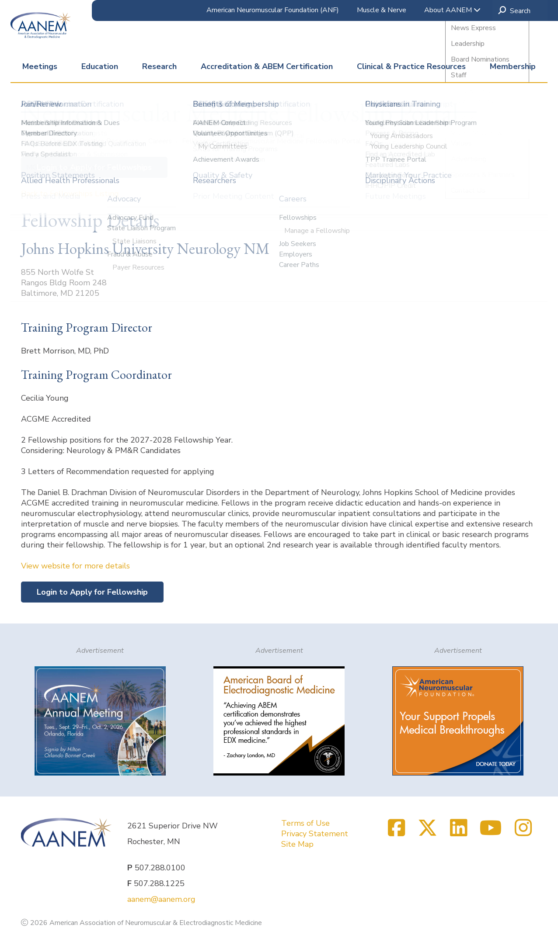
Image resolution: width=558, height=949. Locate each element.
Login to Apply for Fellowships (94, 167)
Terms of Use (305, 823)
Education (99, 66)
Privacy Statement (314, 833)
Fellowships (201, 141)
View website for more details (75, 566)
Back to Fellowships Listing (70, 193)
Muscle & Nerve (381, 10)
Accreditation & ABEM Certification (267, 66)
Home (31, 141)
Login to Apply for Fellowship (92, 592)
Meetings (39, 66)
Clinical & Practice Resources (411, 66)
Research (159, 66)
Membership (513, 66)
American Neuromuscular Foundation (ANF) (272, 10)
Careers (161, 141)
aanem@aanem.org (161, 899)
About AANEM (452, 10)
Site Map (297, 844)
